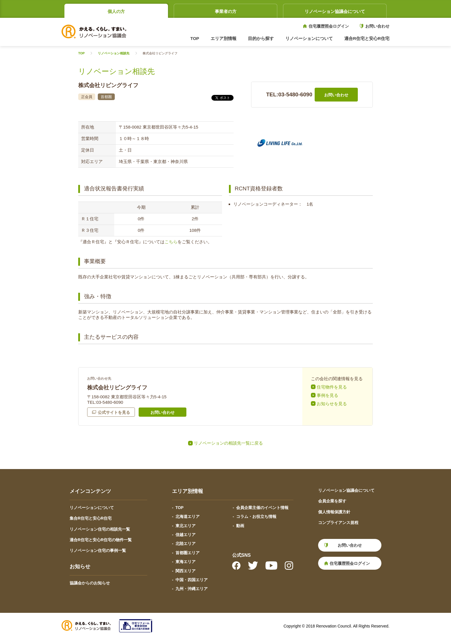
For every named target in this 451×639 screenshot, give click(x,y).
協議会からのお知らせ (90, 583)
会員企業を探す (332, 501)
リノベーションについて (92, 507)
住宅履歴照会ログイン (329, 26)
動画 (240, 525)
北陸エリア (185, 543)
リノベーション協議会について (335, 11)
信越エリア (185, 534)
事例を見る (327, 395)
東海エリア (185, 561)
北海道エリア (187, 516)
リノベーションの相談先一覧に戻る (228, 443)
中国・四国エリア (191, 579)
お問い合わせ (377, 26)
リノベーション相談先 (113, 53)
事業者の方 (225, 11)
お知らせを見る (332, 403)
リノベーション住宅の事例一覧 (98, 550)
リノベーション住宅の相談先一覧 (100, 529)
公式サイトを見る (114, 412)
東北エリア (185, 525)
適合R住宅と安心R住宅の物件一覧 (101, 539)
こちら (171, 241)
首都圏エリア (187, 552)
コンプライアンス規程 (338, 522)
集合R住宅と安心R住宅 (91, 518)
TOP (194, 38)
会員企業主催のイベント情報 (262, 507)
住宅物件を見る (332, 386)
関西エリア (185, 571)
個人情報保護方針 (334, 512)
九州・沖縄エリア (191, 588)
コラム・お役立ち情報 (256, 516)
